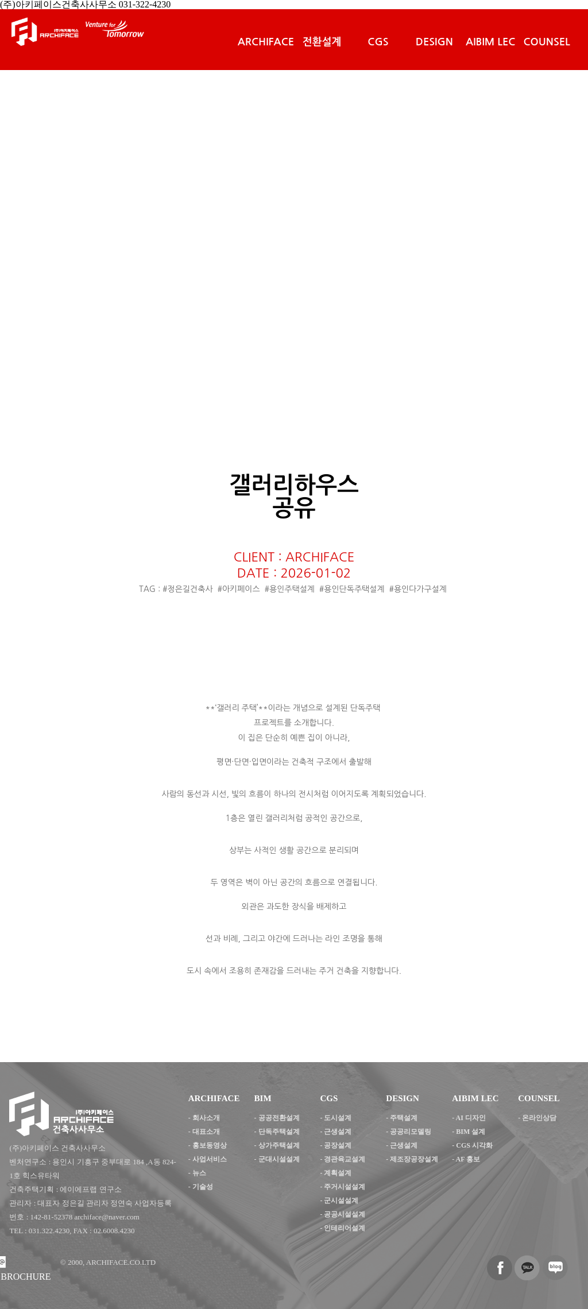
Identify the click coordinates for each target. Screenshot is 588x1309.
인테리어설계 (344, 1228)
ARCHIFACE (266, 42)
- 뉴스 (197, 1173)
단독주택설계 (279, 1132)
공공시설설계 (344, 1214)
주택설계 (403, 1118)
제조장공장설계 (414, 1159)
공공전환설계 (279, 1118)
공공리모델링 (410, 1132)
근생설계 (337, 1132)
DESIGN (434, 42)
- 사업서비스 (207, 1159)
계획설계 (337, 1173)
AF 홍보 (468, 1159)
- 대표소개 (204, 1132)
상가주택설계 (279, 1145)
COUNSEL (547, 42)
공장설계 (337, 1145)
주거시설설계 (344, 1187)
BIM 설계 (470, 1132)
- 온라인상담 (537, 1118)
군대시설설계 (279, 1159)
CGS (378, 42)
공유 (293, 508)
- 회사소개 (204, 1118)
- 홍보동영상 (207, 1145)
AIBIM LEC (490, 42)
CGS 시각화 (474, 1145)
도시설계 (337, 1118)
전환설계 (322, 42)
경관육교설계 (344, 1159)
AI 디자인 (471, 1118)
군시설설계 (341, 1200)
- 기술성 (200, 1187)
